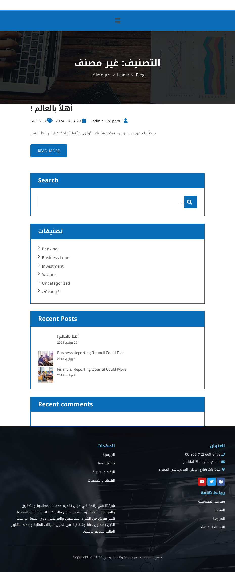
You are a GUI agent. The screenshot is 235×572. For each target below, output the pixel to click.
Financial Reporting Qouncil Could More (91, 369)
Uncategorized (56, 283)
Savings (49, 275)
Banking (50, 249)
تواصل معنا (106, 463)
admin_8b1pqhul (107, 121)
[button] (117, 21)
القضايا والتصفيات (101, 480)
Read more (49, 150)
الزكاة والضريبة (103, 472)
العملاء (220, 510)
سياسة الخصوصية (211, 501)
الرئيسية (109, 455)
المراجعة (219, 518)
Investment (53, 266)
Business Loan (55, 258)
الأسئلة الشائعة (213, 527)
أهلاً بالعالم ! (52, 108)
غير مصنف (38, 121)
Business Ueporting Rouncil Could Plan (91, 352)
